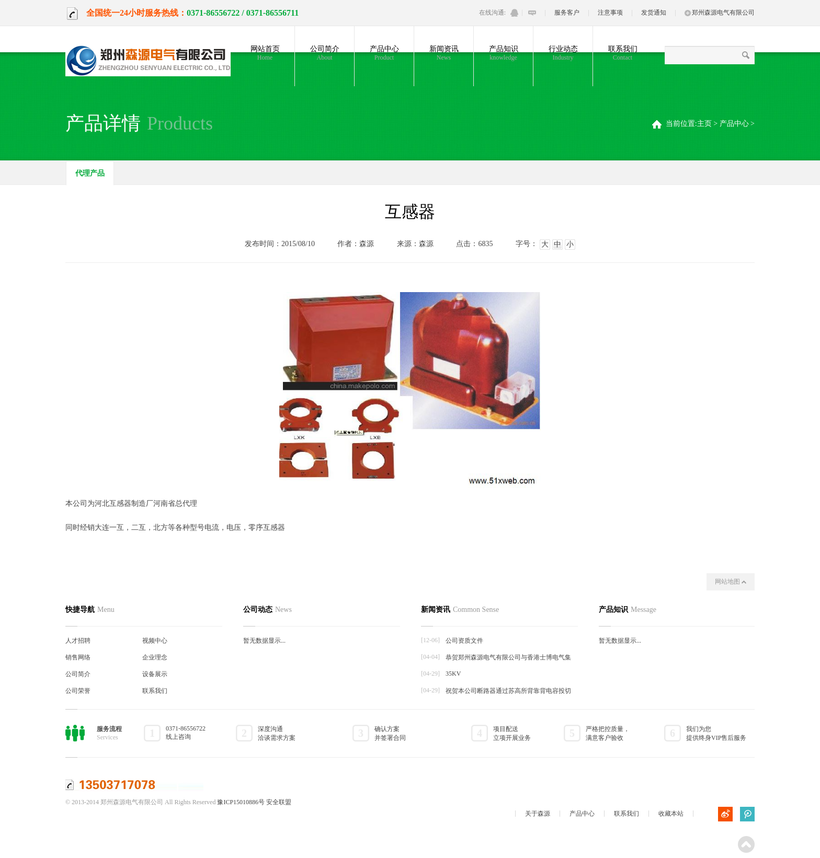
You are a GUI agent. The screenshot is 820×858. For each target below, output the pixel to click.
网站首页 (264, 53)
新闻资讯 (443, 53)
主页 (704, 123)
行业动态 (563, 53)
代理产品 (90, 173)
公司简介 (324, 53)
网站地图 (730, 581)
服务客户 (566, 12)
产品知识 (503, 53)
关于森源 (537, 813)
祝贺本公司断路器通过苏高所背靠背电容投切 (508, 690)
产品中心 (384, 53)
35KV (453, 673)
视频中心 (154, 640)
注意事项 (610, 12)
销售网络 (77, 657)
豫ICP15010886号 (241, 802)
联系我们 (622, 53)
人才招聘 (77, 640)
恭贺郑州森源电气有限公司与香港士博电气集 (508, 657)
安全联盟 (278, 802)
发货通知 (653, 12)
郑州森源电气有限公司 (720, 12)
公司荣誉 (77, 690)
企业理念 (154, 657)
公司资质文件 (464, 640)
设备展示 (154, 674)
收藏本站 (671, 813)
